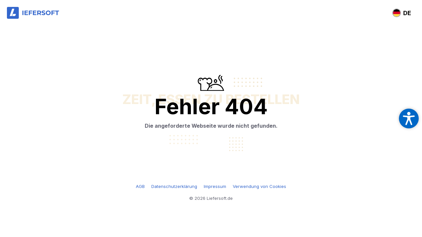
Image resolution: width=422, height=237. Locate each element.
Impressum (215, 186)
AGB (140, 186)
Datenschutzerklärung (174, 186)
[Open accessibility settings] (409, 118)
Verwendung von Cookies (259, 186)
